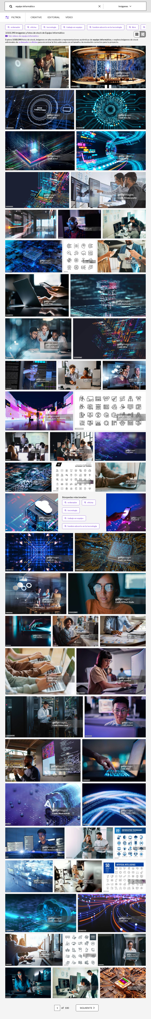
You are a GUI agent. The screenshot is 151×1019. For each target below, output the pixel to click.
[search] (12, 6)
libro (132, 27)
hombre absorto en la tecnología (106, 27)
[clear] (100, 6)
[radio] (137, 34)
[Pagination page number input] (57, 1008)
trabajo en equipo (72, 27)
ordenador (14, 27)
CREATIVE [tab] (36, 17)
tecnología (50, 27)
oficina (31, 27)
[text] (56, 6)
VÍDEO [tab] (69, 17)
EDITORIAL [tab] (54, 17)
